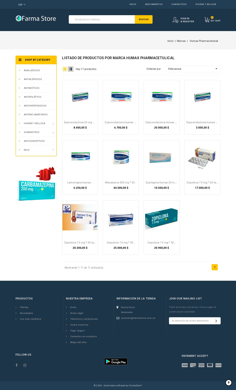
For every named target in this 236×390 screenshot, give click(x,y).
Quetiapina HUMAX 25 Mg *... (163, 182)
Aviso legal (76, 313)
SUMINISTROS (179, 4)
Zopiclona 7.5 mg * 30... (121, 242)
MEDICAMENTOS (154, 4)
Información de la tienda (136, 298)
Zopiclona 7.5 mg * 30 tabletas (82, 242)
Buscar (143, 19)
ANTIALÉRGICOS (33, 79)
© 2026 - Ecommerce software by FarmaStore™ (118, 385)
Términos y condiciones (84, 319)
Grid (65, 69)
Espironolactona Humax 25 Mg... (206, 122)
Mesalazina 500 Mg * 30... (120, 182)
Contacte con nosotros (83, 336)
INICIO (133, 4)
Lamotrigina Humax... (80, 182)
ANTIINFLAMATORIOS (36, 114)
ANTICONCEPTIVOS (34, 141)
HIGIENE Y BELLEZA (206, 4)
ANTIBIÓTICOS (32, 88)
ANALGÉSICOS (32, 70)
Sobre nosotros (79, 324)
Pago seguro (77, 330)
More (27, 149)
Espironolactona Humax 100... (123, 122)
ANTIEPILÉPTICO (33, 97)
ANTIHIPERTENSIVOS (35, 105)
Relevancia (193, 69)
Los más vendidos (30, 319)
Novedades (26, 313)
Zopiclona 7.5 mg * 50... (161, 242)
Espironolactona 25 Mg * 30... (82, 122)
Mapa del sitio (78, 342)
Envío (73, 307)
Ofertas (24, 307)
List (70, 69)
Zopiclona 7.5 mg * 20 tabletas (205, 182)
